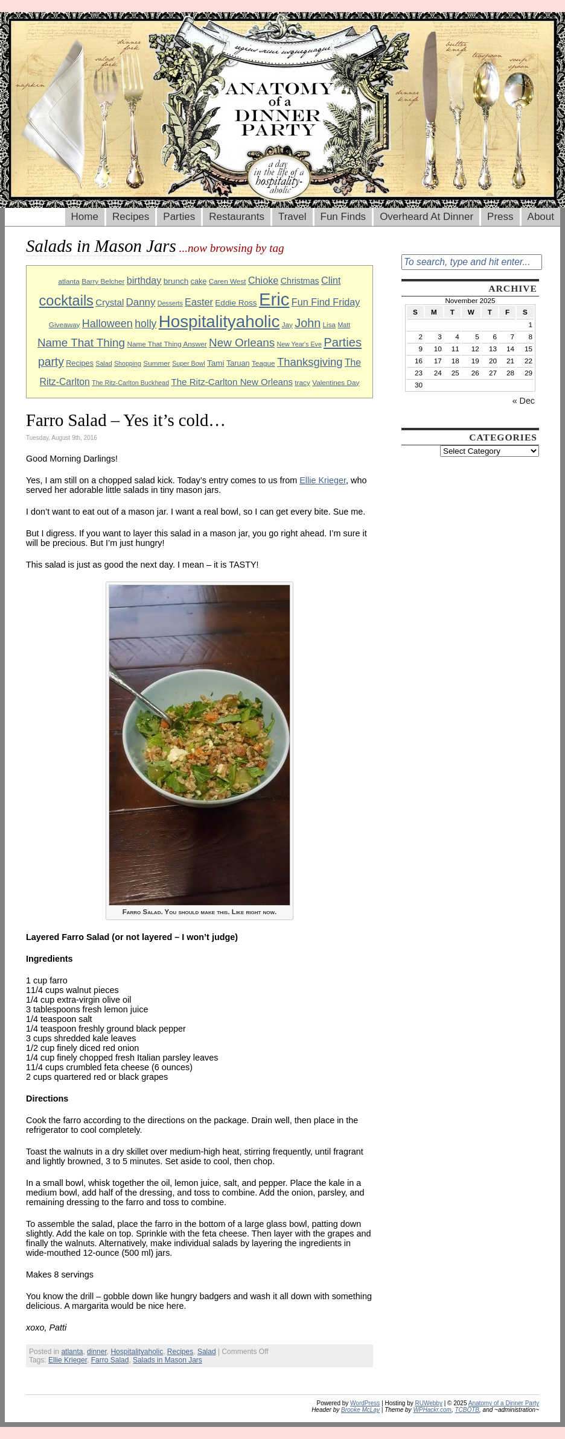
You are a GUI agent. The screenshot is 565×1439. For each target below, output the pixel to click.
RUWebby (428, 1403)
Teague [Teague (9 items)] (263, 363)
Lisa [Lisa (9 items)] (329, 324)
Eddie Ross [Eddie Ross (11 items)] (236, 302)
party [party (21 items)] (51, 362)
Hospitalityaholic (136, 1351)
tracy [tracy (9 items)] (302, 382)
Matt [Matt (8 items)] (343, 324)
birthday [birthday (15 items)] (144, 280)
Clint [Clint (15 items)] (330, 280)
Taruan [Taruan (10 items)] (238, 363)
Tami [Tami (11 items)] (216, 363)
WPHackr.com (432, 1409)
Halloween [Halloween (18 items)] (107, 324)
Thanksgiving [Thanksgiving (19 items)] (310, 362)
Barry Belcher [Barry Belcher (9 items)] (102, 281)
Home (84, 216)
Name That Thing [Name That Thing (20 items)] (81, 342)
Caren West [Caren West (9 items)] (227, 281)
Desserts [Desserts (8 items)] (170, 303)
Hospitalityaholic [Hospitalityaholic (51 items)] (219, 321)
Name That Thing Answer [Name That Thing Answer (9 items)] (166, 344)
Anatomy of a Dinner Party (503, 1403)
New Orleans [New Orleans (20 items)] (242, 342)
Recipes (130, 216)
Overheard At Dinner (426, 216)
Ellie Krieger (322, 480)
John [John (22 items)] (308, 323)
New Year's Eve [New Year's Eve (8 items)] (299, 344)
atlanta (72, 1351)
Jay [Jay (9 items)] (287, 324)
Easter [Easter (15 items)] (199, 301)
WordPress (365, 1403)
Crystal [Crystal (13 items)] (109, 302)
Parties (179, 216)
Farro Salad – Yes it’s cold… (126, 420)
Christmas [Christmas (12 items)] (300, 281)
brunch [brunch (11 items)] (176, 281)
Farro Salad (110, 1360)
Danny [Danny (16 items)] (141, 302)
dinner (97, 1351)
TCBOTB (467, 1409)
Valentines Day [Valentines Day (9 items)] (335, 382)
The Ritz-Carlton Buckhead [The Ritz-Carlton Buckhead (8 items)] (130, 382)
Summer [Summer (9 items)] (156, 363)
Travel (292, 216)
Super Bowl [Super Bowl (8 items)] (188, 363)
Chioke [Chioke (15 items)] (263, 280)
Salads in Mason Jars (167, 1360)
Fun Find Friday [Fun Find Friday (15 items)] (326, 301)
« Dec (523, 401)
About (541, 216)
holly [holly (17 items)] (145, 324)
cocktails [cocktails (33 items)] (66, 301)
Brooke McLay (360, 1409)
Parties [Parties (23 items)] (343, 342)
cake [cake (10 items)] (199, 281)
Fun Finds (343, 216)
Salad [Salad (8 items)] (103, 363)
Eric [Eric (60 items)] (274, 299)
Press (500, 216)
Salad (206, 1351)
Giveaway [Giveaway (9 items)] (64, 324)
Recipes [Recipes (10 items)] (80, 363)
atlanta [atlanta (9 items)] (68, 281)
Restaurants (236, 216)
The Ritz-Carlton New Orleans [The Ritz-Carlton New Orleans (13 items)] (232, 382)
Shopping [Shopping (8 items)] (127, 363)
